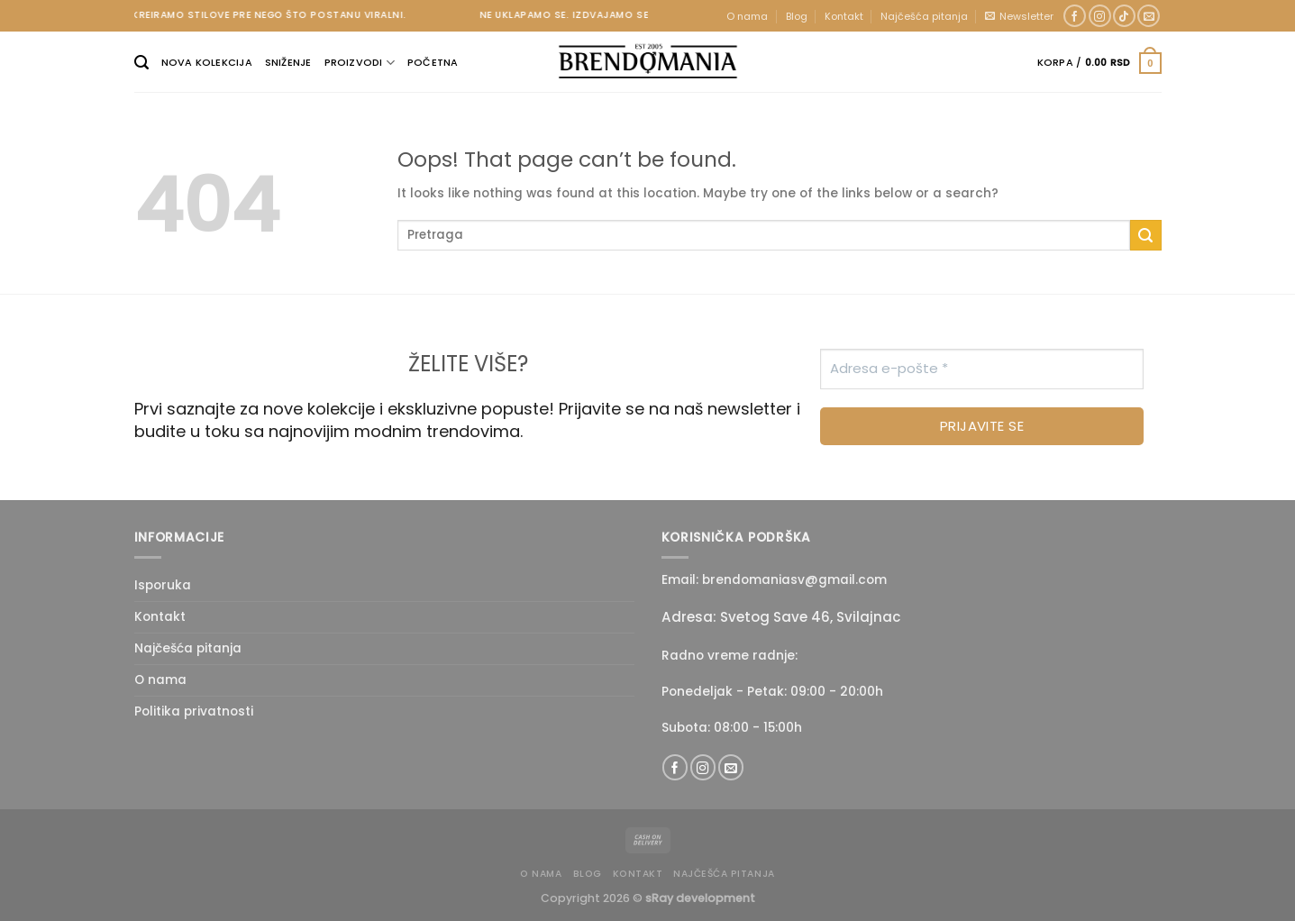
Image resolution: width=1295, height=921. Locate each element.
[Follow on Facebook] (1074, 16)
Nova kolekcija (206, 62)
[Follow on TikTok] (1124, 16)
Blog (796, 16)
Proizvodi (359, 62)
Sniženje (288, 62)
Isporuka (162, 585)
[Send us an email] (1148, 16)
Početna (433, 62)
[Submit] (1145, 235)
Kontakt (844, 16)
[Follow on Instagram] (1100, 16)
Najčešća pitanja (924, 16)
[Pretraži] (141, 62)
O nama (747, 16)
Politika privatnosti (193, 711)
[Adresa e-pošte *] (982, 369)
